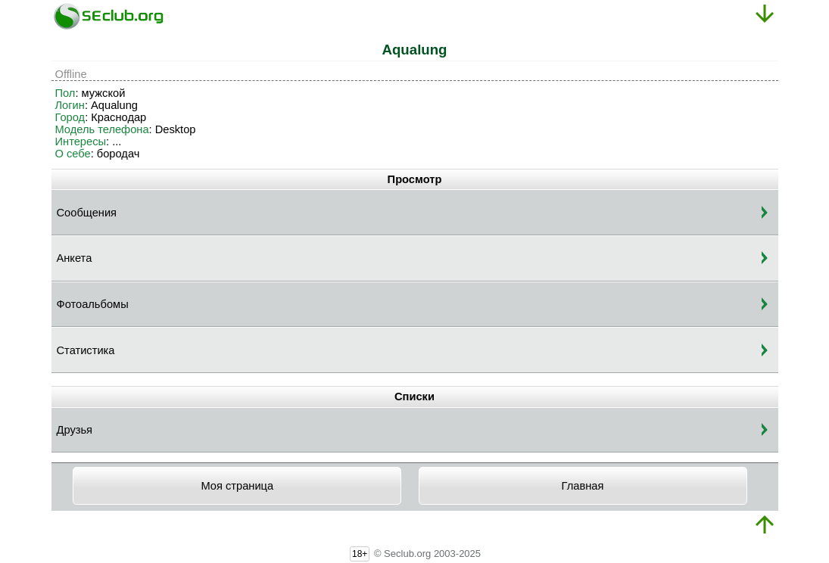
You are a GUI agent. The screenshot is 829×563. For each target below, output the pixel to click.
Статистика (86, 350)
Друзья (75, 430)
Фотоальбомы (93, 304)
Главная (583, 486)
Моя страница (237, 486)
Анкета (74, 258)
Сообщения (87, 213)
